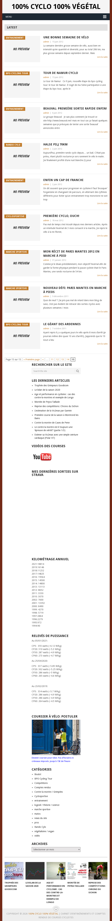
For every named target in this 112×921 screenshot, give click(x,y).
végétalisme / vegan (44, 831)
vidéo (37, 835)
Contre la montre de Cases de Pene (52, 422)
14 (67, 359)
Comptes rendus (42, 787)
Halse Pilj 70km (55, 144)
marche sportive (42, 809)
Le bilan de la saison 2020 (47, 390)
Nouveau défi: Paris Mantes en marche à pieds (75, 290)
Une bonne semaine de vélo (66, 37)
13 (62, 359)
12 (57, 359)
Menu (9, 16)
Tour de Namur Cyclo (60, 73)
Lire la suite (102, 57)
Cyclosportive (41, 796)
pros (36, 822)
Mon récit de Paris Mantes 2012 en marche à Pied (71, 253)
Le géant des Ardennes (62, 324)
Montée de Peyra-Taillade (47, 402)
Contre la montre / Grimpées (48, 792)
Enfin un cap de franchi (63, 180)
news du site (40, 818)
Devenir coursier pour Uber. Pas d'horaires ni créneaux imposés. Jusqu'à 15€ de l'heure (56, 757)
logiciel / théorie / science (46, 805)
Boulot (37, 774)
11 (52, 359)
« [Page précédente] (42, 359)
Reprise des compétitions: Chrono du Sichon (56, 406)
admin (46, 41)
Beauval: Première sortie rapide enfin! (75, 108)
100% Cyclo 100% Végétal (56, 7)
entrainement (41, 800)
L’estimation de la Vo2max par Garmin (53, 410)
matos (37, 813)
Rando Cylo (40, 827)
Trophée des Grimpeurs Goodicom (51, 385)
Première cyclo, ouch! (61, 216)
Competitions (41, 783)
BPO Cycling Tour (43, 778)
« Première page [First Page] (32, 359)
